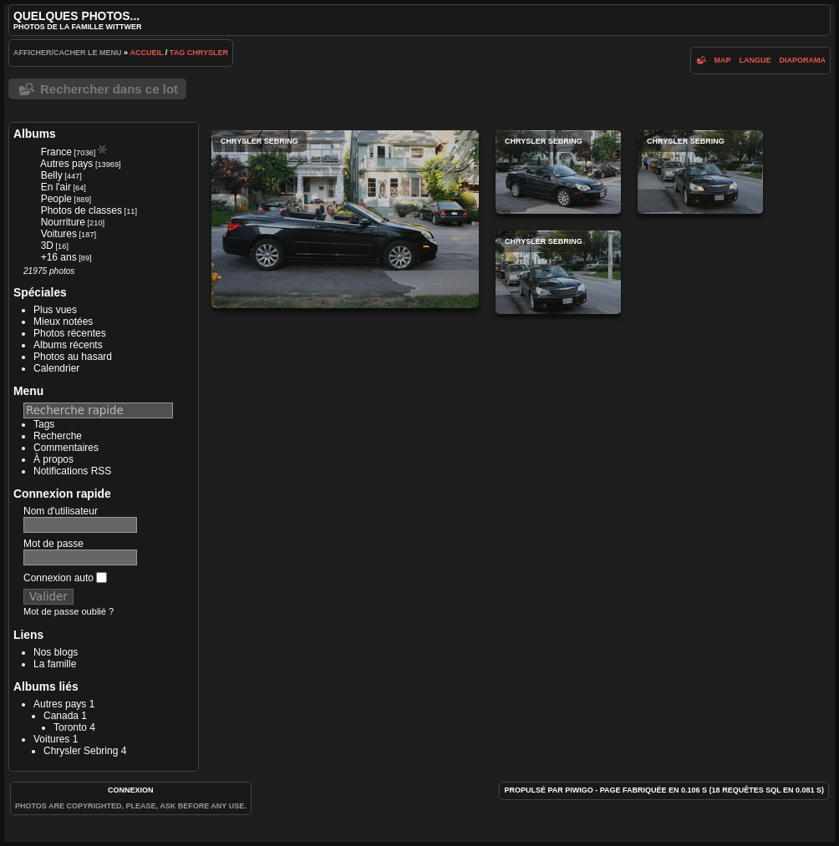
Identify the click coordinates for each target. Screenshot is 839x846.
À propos (53, 459)
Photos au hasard (72, 356)
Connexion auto (65, 578)
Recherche (57, 436)
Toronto (70, 727)
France (56, 152)
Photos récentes (69, 333)
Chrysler (207, 52)
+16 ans (59, 257)
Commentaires (66, 447)
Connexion (131, 790)
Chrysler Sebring (80, 751)
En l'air (56, 187)
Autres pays (66, 164)
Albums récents (68, 345)
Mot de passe (53, 544)
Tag (177, 52)
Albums (34, 133)
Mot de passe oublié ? (68, 611)
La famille (54, 664)
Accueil (147, 52)
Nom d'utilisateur (60, 511)
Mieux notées (63, 321)
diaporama (803, 60)
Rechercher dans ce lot (109, 89)
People (56, 199)
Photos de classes (81, 210)
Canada (61, 716)
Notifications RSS (72, 471)
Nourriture (63, 222)
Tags (43, 424)
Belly (52, 175)
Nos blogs (55, 652)
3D (47, 245)
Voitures (59, 234)
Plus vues (55, 310)
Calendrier (56, 368)
